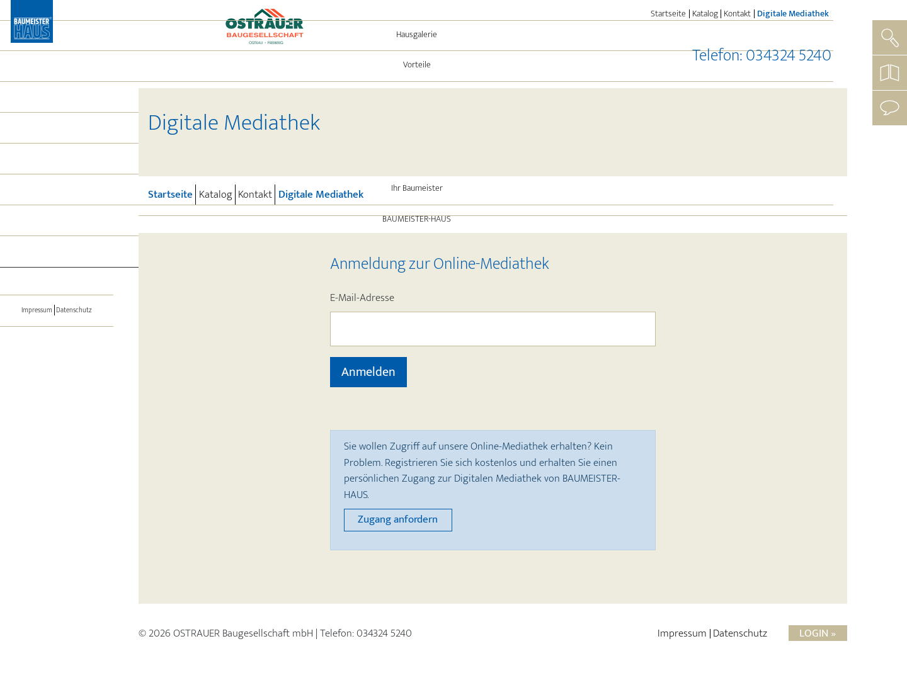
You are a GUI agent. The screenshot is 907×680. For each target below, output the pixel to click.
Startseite (668, 13)
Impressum (32, 377)
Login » (817, 633)
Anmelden (368, 372)
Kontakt (737, 13)
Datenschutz (79, 377)
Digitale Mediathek (794, 13)
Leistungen (57, 195)
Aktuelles (57, 226)
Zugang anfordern (398, 519)
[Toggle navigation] (56, 323)
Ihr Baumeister (57, 257)
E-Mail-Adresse (362, 298)
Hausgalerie (57, 103)
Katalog (705, 13)
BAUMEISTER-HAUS (57, 288)
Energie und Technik (57, 164)
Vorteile (57, 133)
